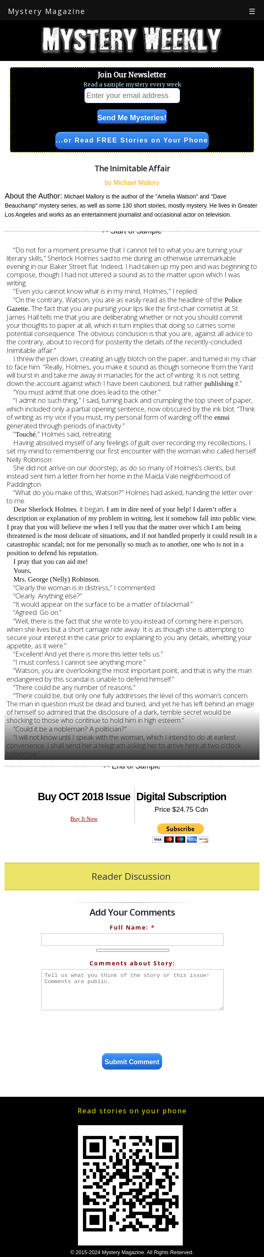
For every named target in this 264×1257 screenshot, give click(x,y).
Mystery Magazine (46, 11)
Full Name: (132, 927)
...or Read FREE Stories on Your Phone (132, 140)
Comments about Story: (132, 963)
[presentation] (132, 1033)
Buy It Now (84, 819)
